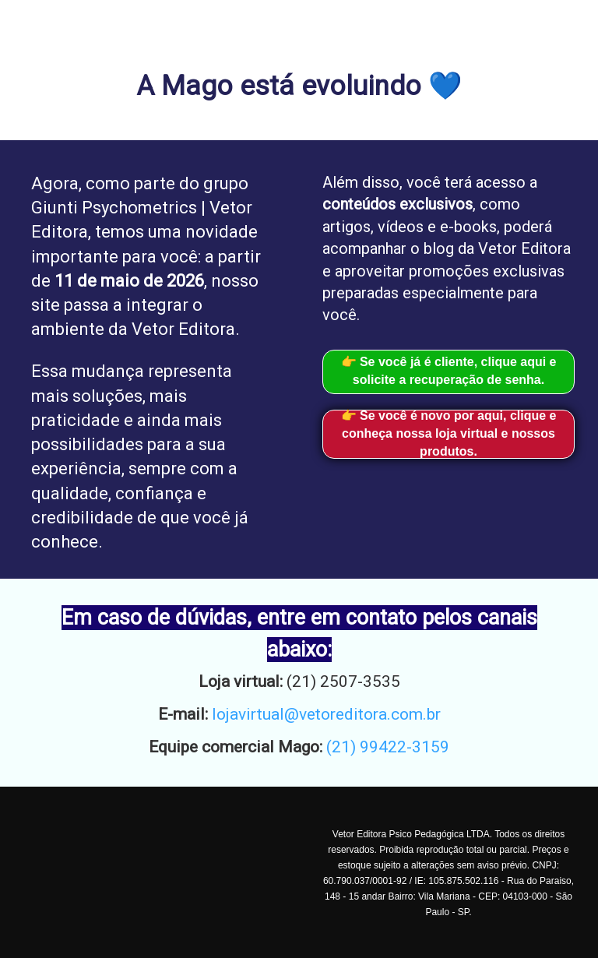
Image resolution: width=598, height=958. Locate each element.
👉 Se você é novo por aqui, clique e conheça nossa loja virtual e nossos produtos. (449, 434)
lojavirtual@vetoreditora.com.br (326, 714)
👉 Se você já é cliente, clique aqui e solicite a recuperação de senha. (449, 370)
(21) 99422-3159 (387, 747)
